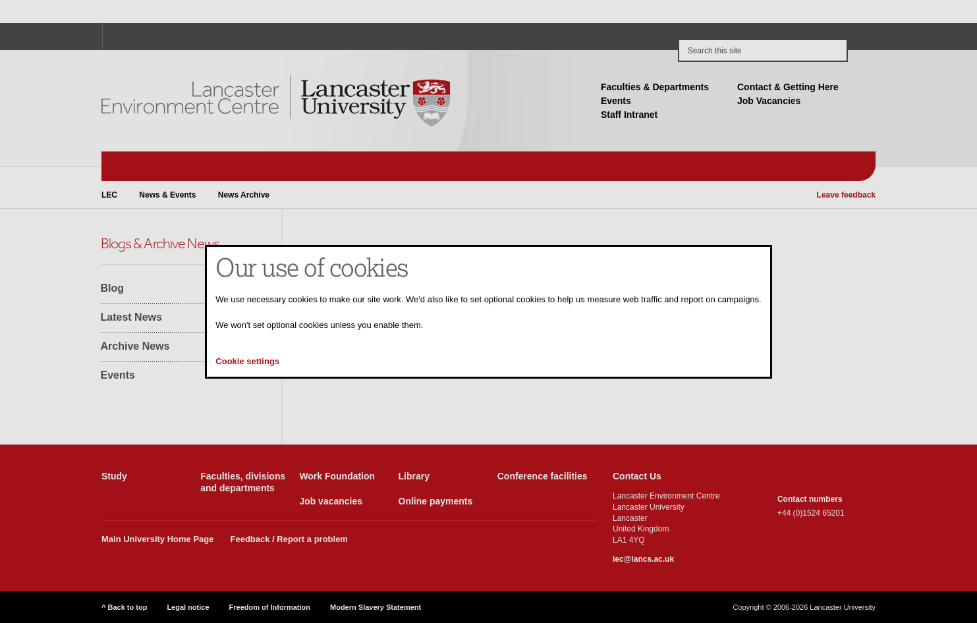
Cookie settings (247, 361)
